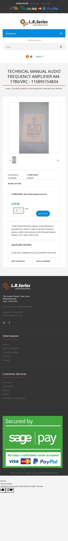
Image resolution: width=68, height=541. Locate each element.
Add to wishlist (18, 261)
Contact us (7, 356)
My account (7, 382)
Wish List (6, 390)
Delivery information (11, 348)
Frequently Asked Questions (14, 398)
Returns (6, 394)
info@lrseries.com (15, 315)
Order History (8, 386)
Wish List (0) (45, 3)
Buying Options (14, 184)
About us (6, 344)
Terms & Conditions (10, 352)
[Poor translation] (9, 490)
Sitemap (6, 360)
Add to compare (43, 261)
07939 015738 (22, 3)
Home (8, 88)
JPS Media (53, 473)
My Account (34, 3)
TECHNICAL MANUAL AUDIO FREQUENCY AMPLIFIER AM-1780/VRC (37, 88)
